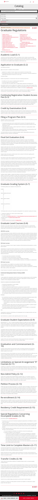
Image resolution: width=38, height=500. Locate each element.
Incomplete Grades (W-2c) (26, 42)
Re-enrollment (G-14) (23, 35)
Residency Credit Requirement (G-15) (26, 38)
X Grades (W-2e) (22, 47)
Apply (24, 498)
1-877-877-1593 (33, 495)
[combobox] (19, 11)
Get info (28, 498)
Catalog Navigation (5, 24)
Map (17, 498)
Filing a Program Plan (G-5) (6, 39)
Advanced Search (3, 21)
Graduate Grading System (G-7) (7, 42)
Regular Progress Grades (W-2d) (25, 37)
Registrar (17, 9)
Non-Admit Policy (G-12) (6, 49)
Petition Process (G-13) (24, 34)
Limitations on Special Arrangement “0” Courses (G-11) (19, 363)
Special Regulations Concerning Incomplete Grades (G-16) (15, 415)
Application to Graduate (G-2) (7, 35)
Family (5, 498)
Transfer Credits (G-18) (23, 44)
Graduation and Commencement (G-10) (8, 46)
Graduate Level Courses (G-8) (7, 43)
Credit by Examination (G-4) (6, 38)
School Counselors (11, 498)
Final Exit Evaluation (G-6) (12, 137)
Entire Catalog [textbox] (3, 16)
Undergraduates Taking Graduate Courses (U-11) (28, 45)
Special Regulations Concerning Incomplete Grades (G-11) (27, 216)
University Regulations (9, 51)
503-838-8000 (29, 495)
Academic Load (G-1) (5, 34)
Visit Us (32, 498)
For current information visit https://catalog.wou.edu (20, 27)
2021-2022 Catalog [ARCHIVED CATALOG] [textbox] (8, 11)
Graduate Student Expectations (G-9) (8, 44)
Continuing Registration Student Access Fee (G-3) (10, 37)
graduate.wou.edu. (30, 87)
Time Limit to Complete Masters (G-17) (26, 43)
